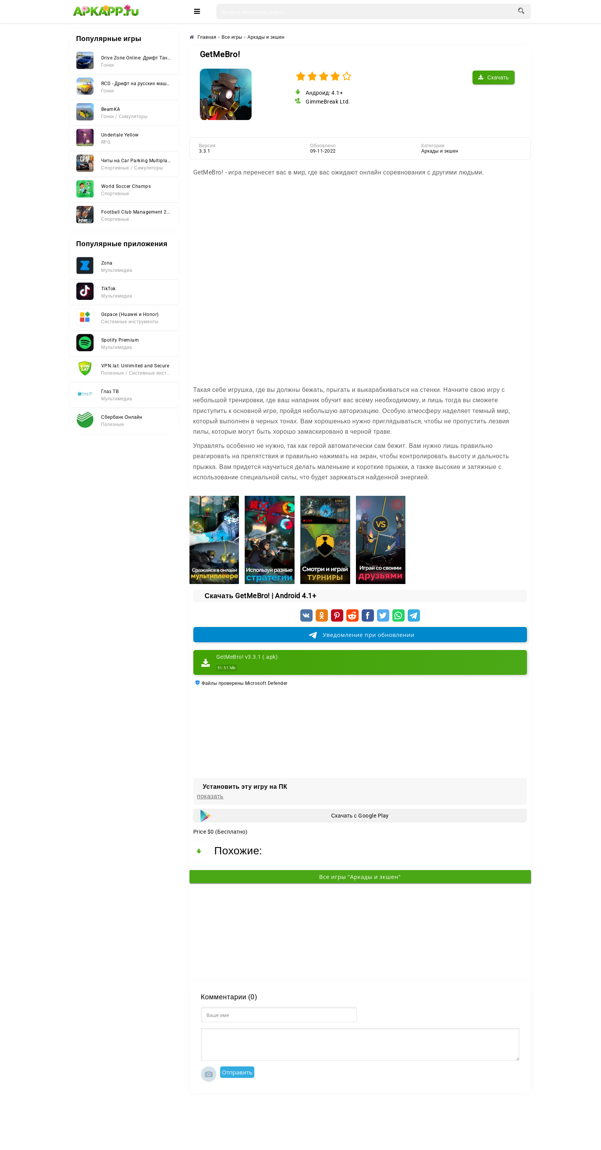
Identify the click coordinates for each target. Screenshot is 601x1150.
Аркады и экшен (440, 151)
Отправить (237, 1072)
